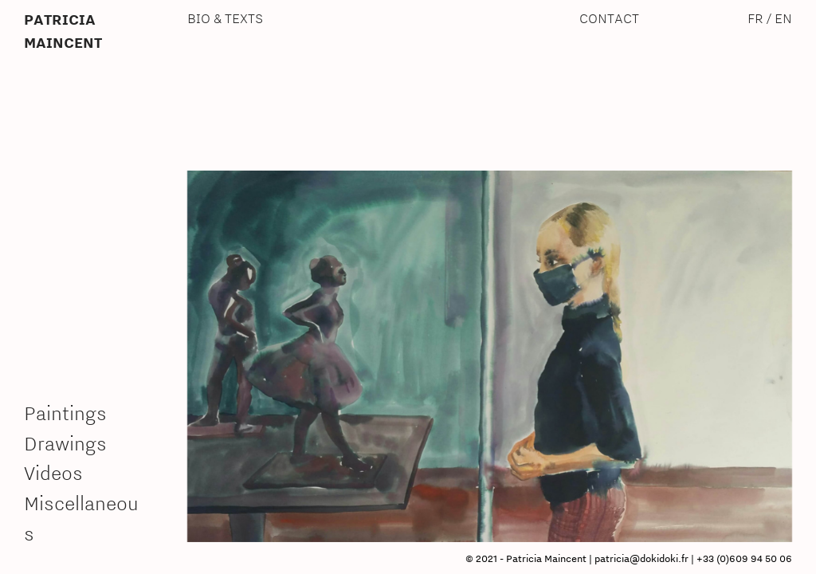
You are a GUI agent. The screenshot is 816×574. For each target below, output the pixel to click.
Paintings (65, 413)
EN (783, 18)
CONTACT (609, 18)
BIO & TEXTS (225, 18)
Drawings (65, 443)
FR (755, 18)
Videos (53, 473)
